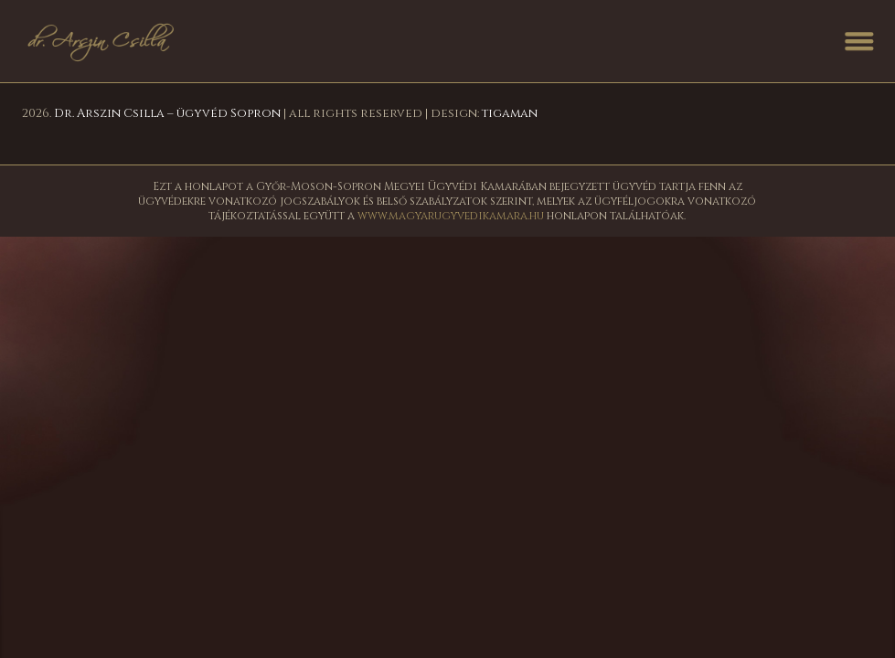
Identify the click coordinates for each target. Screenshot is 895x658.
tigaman (510, 113)
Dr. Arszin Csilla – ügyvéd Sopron (167, 113)
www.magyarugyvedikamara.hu (450, 215)
